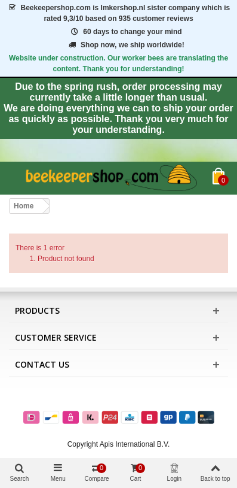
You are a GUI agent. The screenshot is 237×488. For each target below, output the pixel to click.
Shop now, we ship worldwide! (125, 45)
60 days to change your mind (125, 32)
